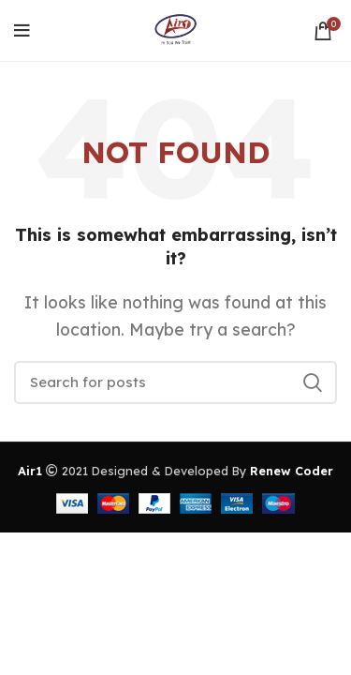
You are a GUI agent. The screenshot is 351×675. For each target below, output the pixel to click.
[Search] (175, 382)
